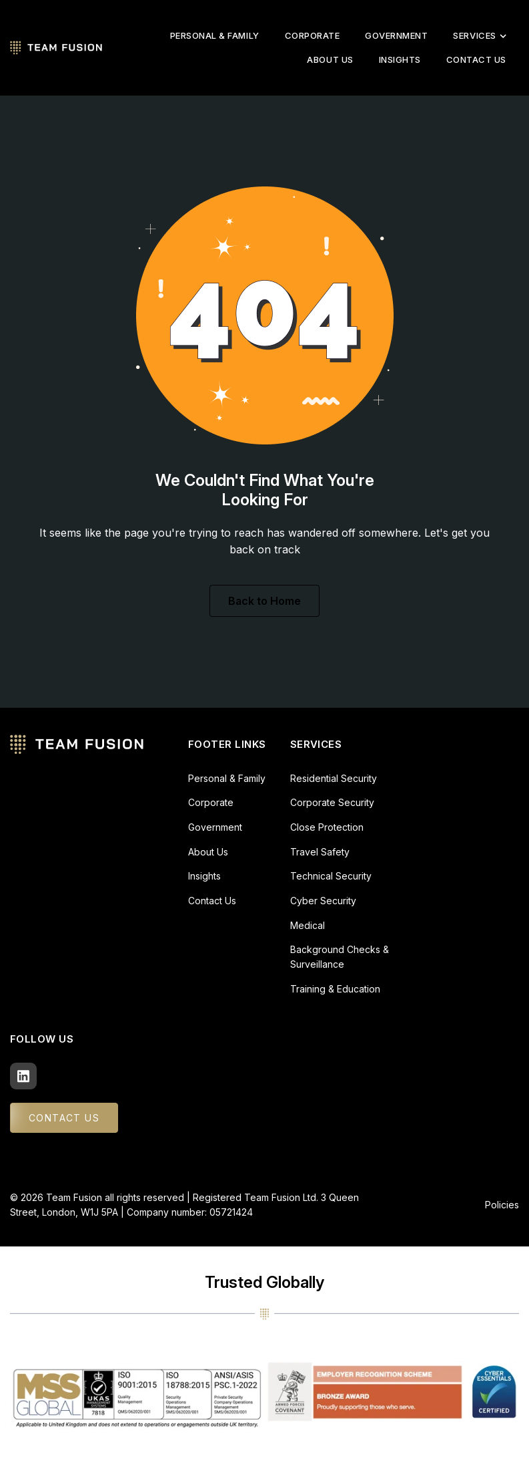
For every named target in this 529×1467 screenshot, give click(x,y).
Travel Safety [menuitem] (320, 851)
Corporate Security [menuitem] (332, 802)
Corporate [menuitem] (312, 35)
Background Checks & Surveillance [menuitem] (339, 957)
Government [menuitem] (396, 35)
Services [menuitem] (479, 35)
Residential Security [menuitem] (333, 778)
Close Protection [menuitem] (327, 827)
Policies (502, 1204)
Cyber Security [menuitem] (323, 900)
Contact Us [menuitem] (476, 59)
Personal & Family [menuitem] (214, 35)
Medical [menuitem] (307, 925)
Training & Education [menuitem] (335, 988)
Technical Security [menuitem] (331, 876)
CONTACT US (64, 1117)
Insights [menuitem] (400, 59)
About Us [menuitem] (330, 59)
